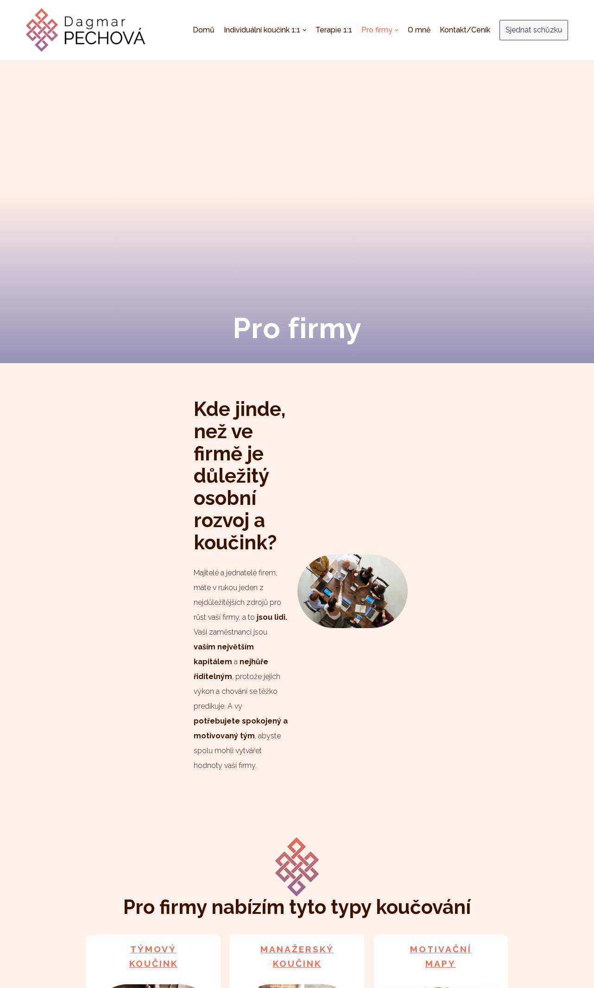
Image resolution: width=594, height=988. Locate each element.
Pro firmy (332, 953)
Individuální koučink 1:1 (223, 953)
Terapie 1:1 (334, 29)
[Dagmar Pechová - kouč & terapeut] (85, 30)
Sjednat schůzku (534, 29)
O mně (419, 29)
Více (153, 892)
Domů (204, 29)
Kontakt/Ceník (465, 29)
